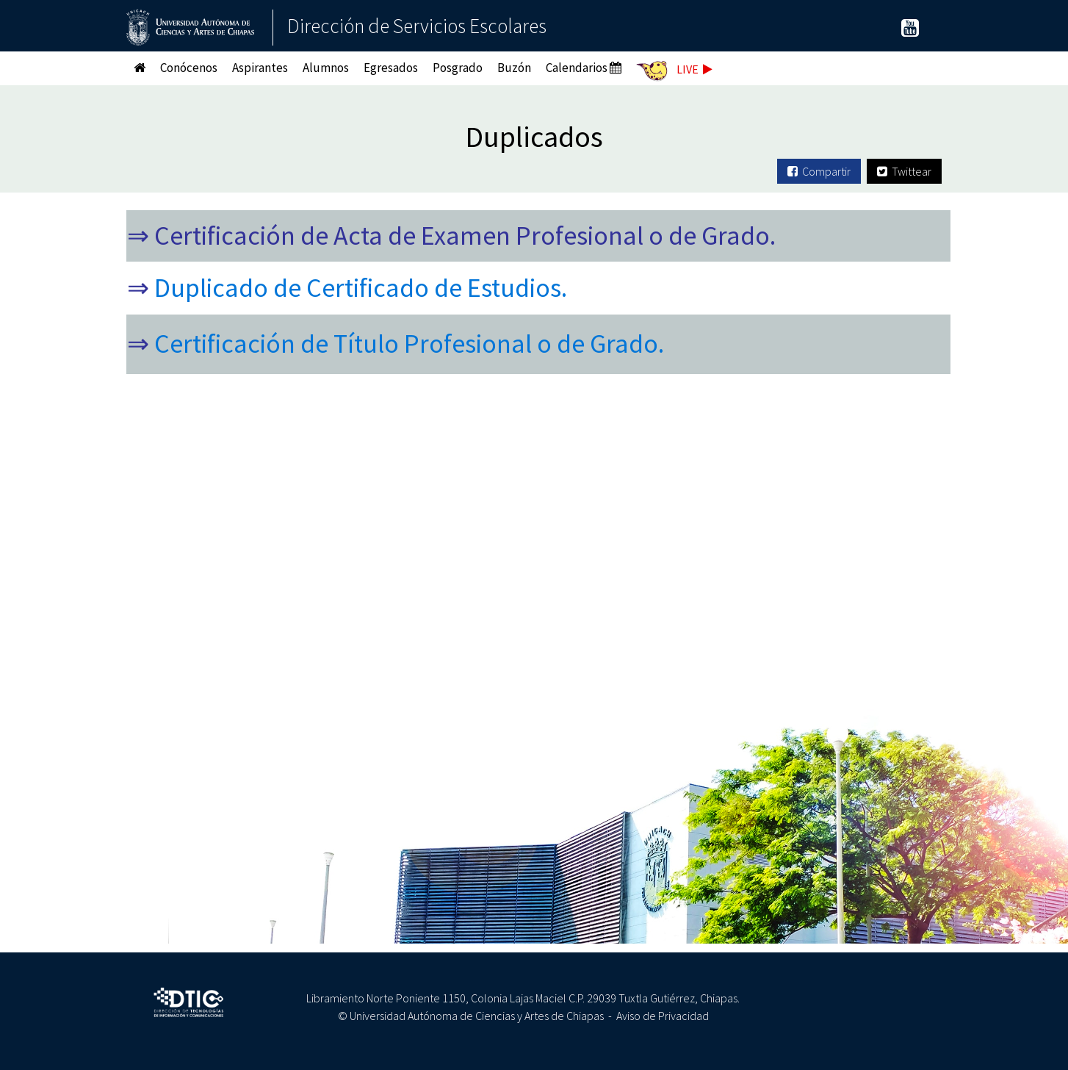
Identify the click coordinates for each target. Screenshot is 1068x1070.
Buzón (514, 68)
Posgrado (458, 68)
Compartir (819, 171)
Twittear (904, 171)
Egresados (391, 68)
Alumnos (326, 68)
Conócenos (188, 68)
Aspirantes (260, 68)
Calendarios (583, 68)
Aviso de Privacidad (662, 1015)
